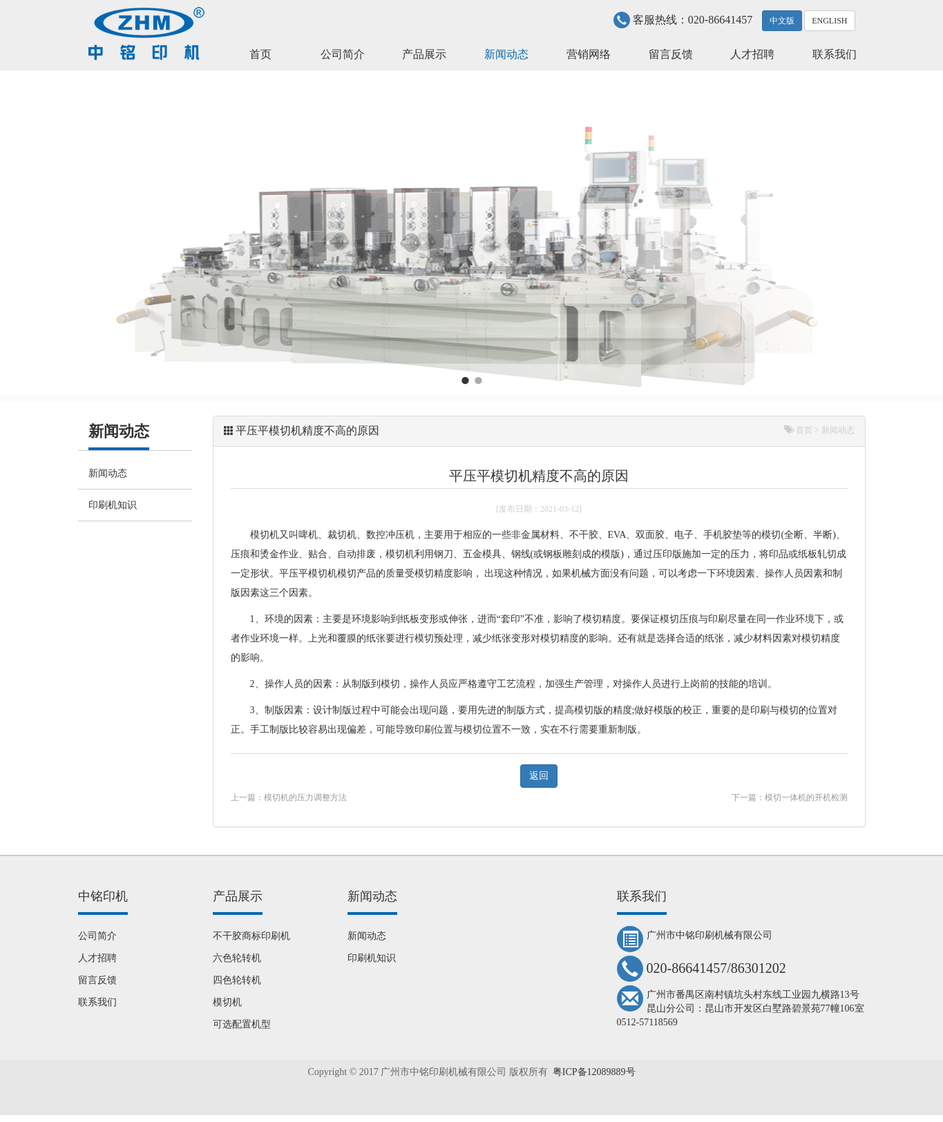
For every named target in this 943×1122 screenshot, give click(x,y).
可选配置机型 (242, 1024)
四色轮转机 (237, 980)
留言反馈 (671, 54)
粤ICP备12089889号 (594, 1072)
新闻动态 (506, 54)
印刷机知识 (112, 505)
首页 (260, 54)
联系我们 (834, 54)
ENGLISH (829, 21)
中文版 (782, 21)
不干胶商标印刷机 (251, 936)
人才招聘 (752, 54)
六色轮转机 (237, 958)
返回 (539, 776)
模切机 (264, 535)
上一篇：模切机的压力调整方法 (289, 797)
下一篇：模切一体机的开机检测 (790, 797)
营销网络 (588, 54)
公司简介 (343, 54)
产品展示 (424, 54)
